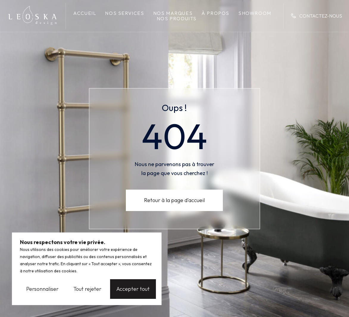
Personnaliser (42, 288)
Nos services (124, 13)
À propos (215, 13)
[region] (87, 268)
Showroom (254, 13)
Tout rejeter (87, 288)
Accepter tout (133, 288)
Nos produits (177, 18)
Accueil (84, 13)
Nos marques (173, 13)
